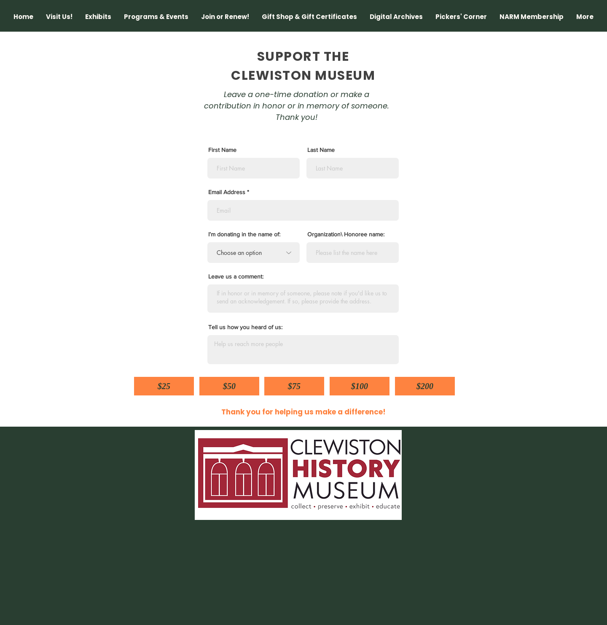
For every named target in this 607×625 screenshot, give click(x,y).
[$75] (294, 386)
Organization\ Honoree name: (345, 234)
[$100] (359, 386)
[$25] (164, 386)
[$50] (229, 386)
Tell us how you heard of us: (245, 327)
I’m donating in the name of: (244, 234)
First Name (222, 150)
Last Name (321, 150)
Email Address (226, 192)
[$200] (425, 386)
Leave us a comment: (235, 276)
